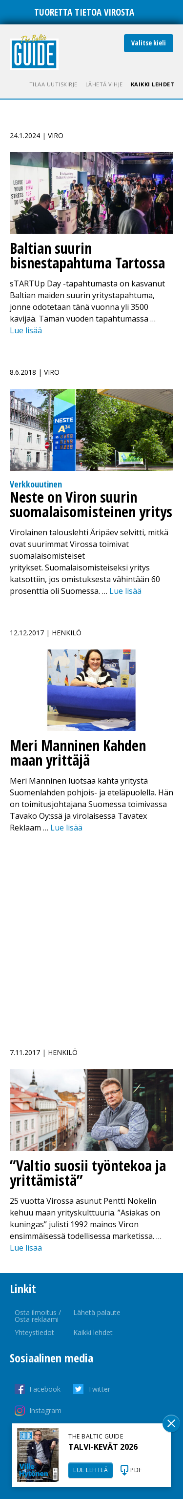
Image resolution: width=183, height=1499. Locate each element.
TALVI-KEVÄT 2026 (103, 1446)
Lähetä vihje (104, 84)
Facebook (45, 1389)
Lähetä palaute (97, 1312)
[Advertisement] (91, 934)
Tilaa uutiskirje (53, 84)
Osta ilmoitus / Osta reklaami (38, 1316)
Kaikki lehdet (153, 84)
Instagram (45, 1410)
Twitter (99, 1389)
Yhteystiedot (34, 1332)
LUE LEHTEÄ (90, 1470)
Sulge (171, 1423)
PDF (136, 1470)
